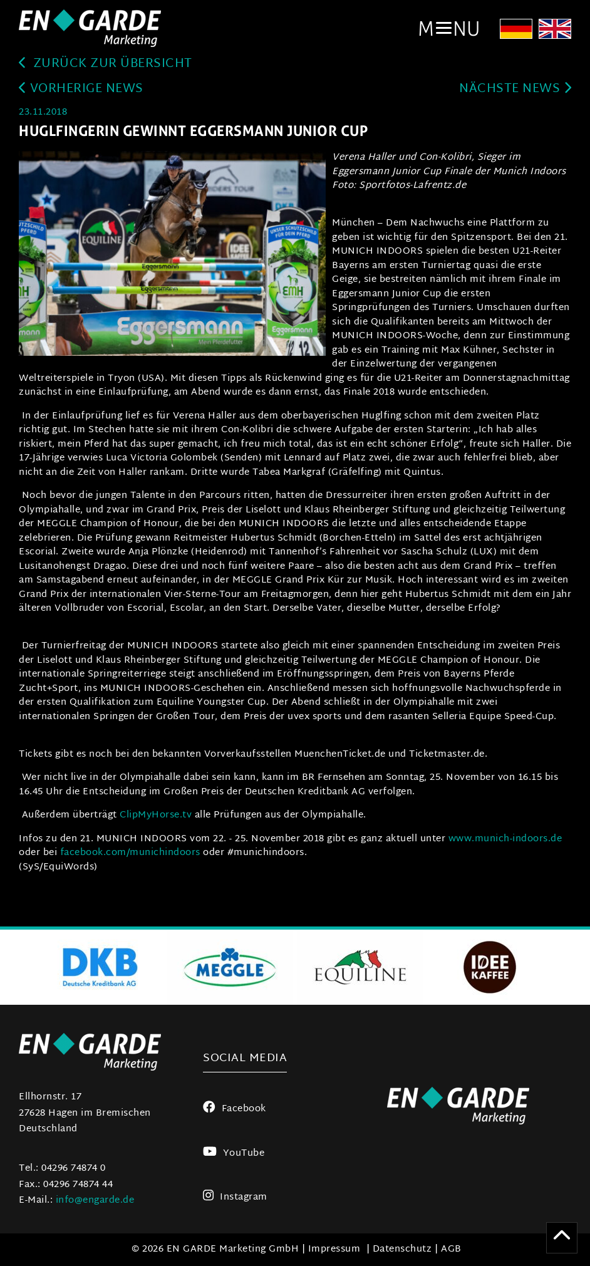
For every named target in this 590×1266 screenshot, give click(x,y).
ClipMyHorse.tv (156, 815)
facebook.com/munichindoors (130, 852)
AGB (451, 1249)
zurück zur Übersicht (105, 64)
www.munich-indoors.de (505, 839)
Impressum (334, 1249)
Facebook (234, 1109)
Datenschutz (402, 1249)
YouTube (233, 1153)
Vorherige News (81, 89)
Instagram (235, 1197)
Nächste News (515, 89)
